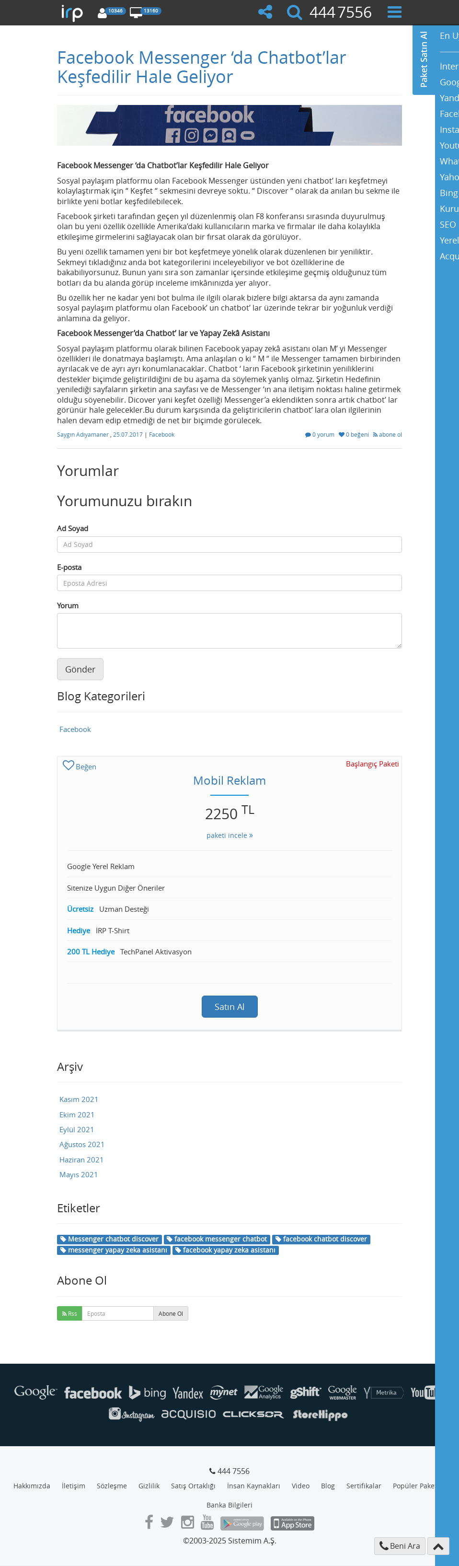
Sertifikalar (363, 1485)
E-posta (69, 567)
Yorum (68, 605)
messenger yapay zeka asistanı (113, 1249)
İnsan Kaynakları (253, 1485)
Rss (69, 1313)
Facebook (161, 434)
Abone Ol (171, 1313)
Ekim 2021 (77, 1114)
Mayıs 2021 (78, 1174)
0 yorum (320, 434)
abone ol (387, 434)
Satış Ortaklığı (193, 1485)
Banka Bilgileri (229, 1504)
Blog (328, 1485)
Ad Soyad (72, 528)
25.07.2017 (128, 434)
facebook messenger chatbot (217, 1238)
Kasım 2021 (79, 1099)
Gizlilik (149, 1485)
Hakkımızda (31, 1485)
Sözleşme (112, 1485)
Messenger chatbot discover (109, 1238)
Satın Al (230, 1006)
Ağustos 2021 (82, 1144)
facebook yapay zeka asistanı (225, 1249)
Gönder (80, 669)
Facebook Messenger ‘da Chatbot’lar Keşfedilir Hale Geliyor (201, 67)
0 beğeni (354, 434)
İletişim (73, 1485)
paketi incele (230, 835)
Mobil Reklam (229, 780)
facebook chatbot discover (321, 1238)
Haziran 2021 (81, 1159)
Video (301, 1485)
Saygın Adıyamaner (83, 434)
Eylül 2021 (76, 1129)
